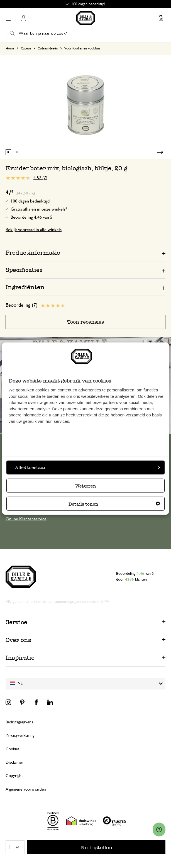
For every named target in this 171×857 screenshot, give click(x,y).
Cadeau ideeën (48, 48)
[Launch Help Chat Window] (159, 829)
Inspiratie (20, 657)
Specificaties (24, 269)
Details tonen (114, 504)
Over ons (18, 639)
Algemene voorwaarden (26, 789)
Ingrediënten (25, 287)
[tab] (85, 252)
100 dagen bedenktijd (30, 201)
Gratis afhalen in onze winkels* (39, 209)
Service (16, 622)
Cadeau (26, 48)
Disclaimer (14, 762)
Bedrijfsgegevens (19, 722)
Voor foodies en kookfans (82, 48)
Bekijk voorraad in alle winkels (34, 230)
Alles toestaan (87, 467)
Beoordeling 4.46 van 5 (31, 217)
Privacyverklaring (20, 735)
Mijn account (23, 18)
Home (10, 48)
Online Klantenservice (26, 519)
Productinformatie (33, 252)
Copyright (14, 776)
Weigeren (85, 486)
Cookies (12, 749)
